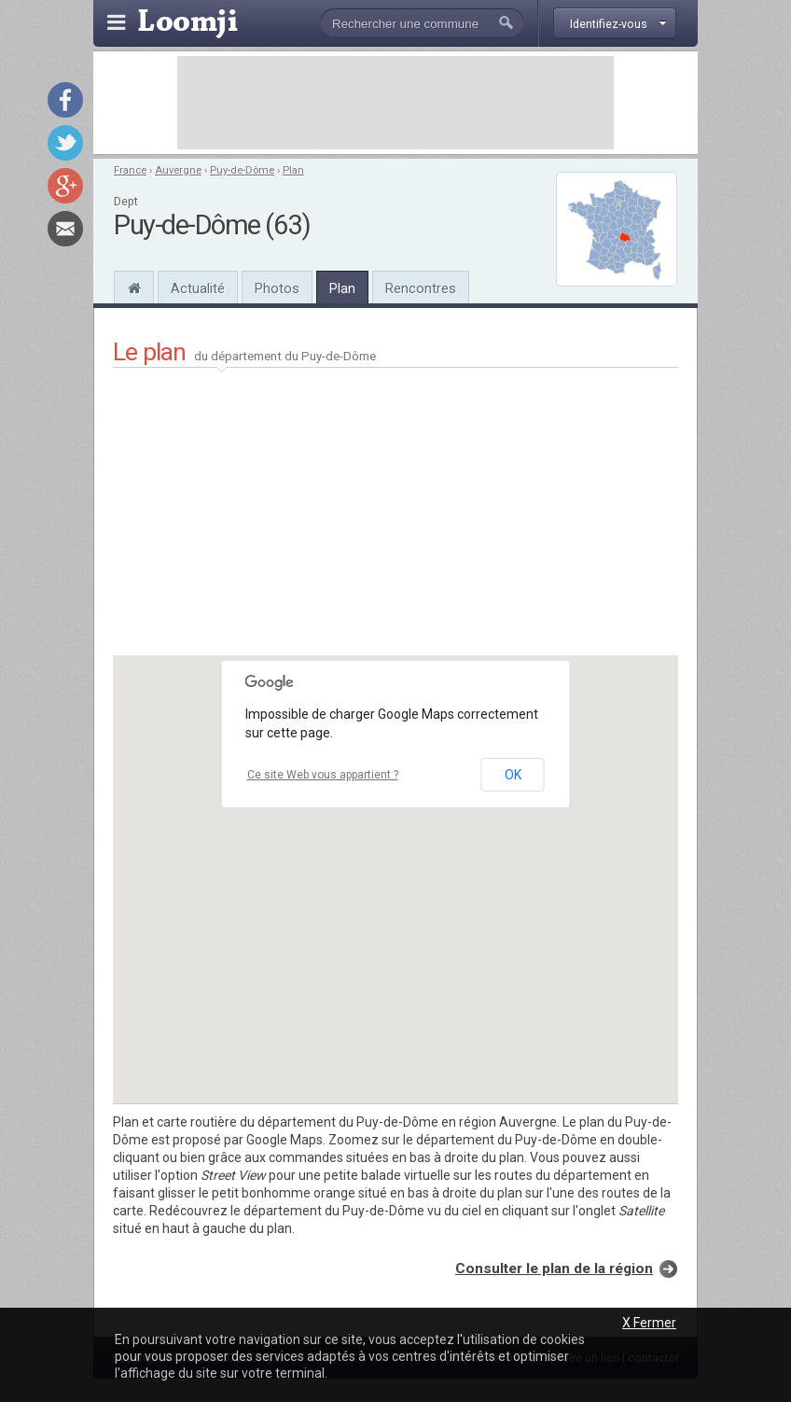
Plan (293, 170)
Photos (277, 288)
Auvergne (178, 170)
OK (513, 774)
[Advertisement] (395, 102)
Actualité (198, 288)
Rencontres (420, 288)
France (130, 170)
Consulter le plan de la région (554, 1268)
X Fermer (649, 1322)
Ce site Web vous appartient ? (322, 774)
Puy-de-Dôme (242, 170)
